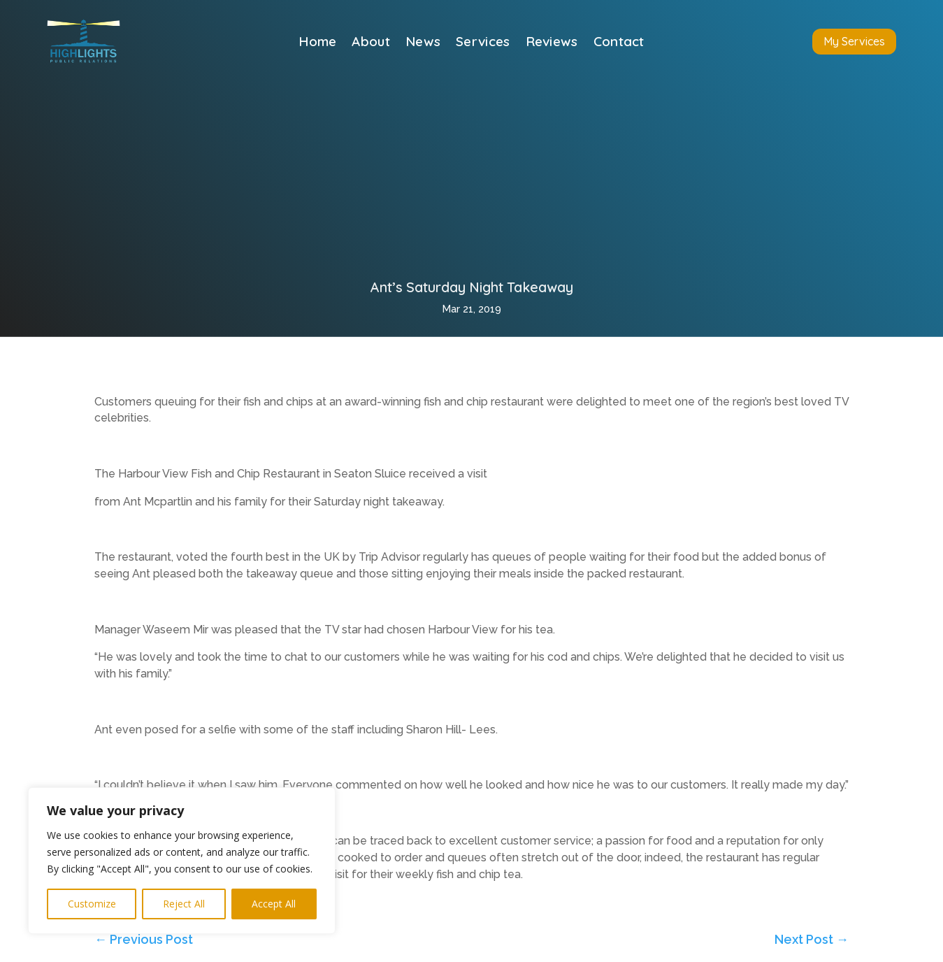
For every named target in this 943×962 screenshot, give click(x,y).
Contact (619, 43)
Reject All (184, 903)
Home (317, 43)
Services (483, 43)
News (422, 43)
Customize (92, 903)
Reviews (552, 43)
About (371, 43)
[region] (182, 860)
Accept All (274, 903)
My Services (854, 41)
